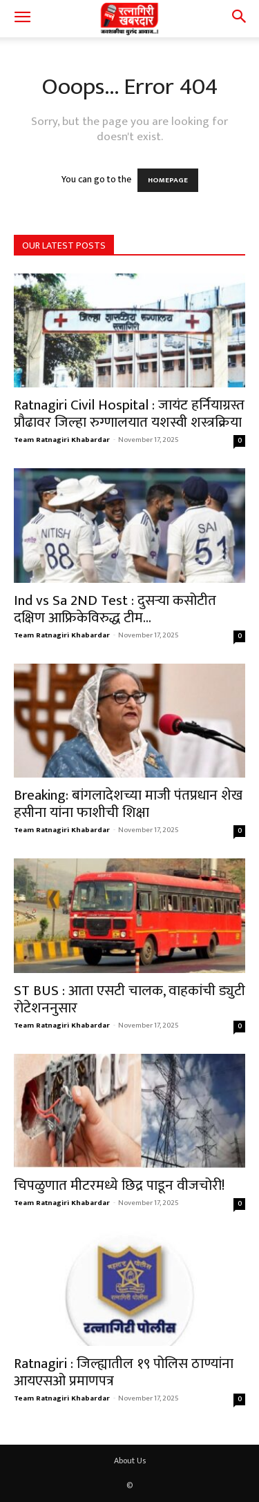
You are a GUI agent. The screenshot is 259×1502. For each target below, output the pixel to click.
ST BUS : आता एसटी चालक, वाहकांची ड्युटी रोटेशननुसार (129, 999)
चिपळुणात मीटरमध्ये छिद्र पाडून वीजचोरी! (119, 1185)
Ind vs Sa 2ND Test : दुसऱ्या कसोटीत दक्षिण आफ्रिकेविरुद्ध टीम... (115, 609)
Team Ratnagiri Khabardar (62, 440)
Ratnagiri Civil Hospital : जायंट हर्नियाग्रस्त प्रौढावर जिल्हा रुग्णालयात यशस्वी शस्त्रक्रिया (129, 413)
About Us (130, 1460)
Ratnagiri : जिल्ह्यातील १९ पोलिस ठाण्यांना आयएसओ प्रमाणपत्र (123, 1372)
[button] (22, 18)
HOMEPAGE (168, 180)
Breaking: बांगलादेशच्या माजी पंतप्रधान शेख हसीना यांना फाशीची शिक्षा (128, 804)
